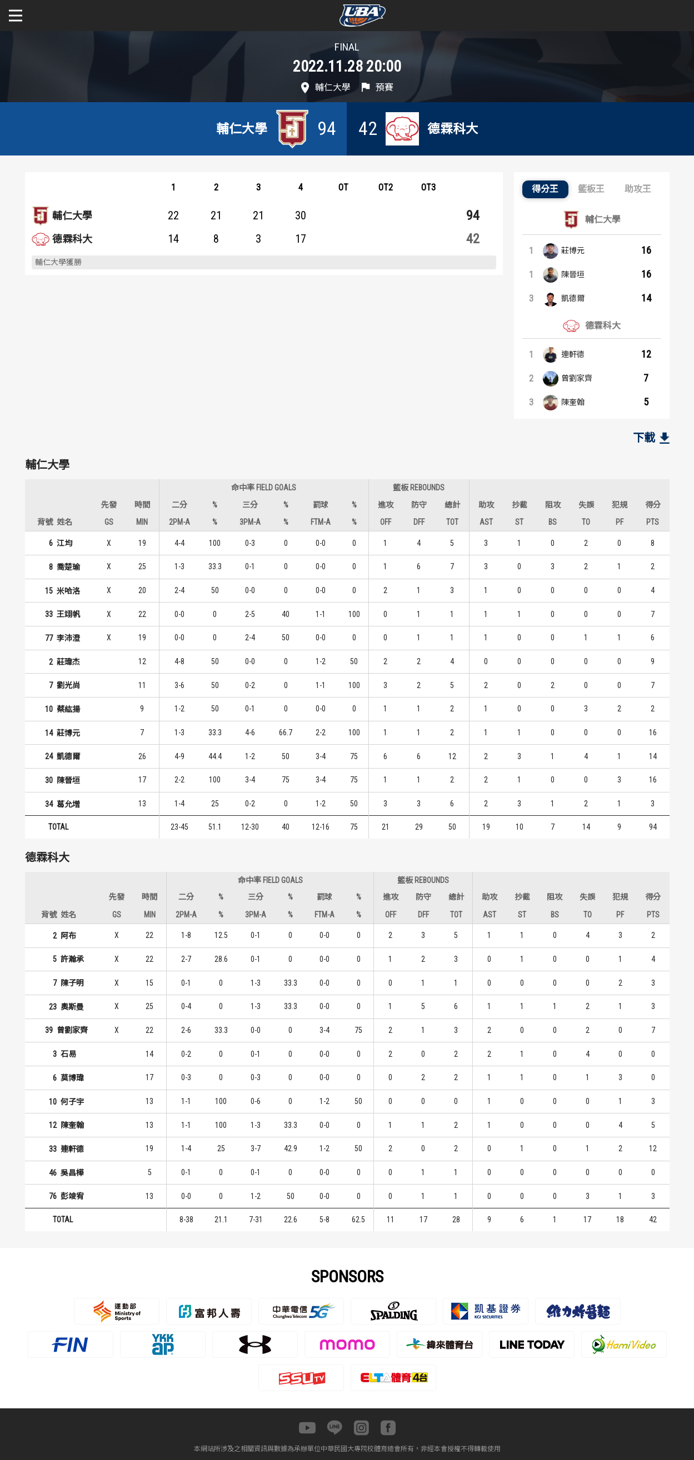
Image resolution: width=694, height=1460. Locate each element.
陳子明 (72, 983)
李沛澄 (68, 638)
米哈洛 (68, 590)
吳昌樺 (72, 1172)
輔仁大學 (72, 216)
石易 (68, 1054)
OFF (385, 522)
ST (519, 522)
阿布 (68, 935)
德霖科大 (72, 239)
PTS (652, 522)
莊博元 (573, 250)
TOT (452, 522)
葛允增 (68, 804)
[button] (545, 189)
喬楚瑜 (68, 567)
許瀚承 (72, 959)
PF (619, 522)
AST (486, 522)
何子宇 (72, 1101)
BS (552, 522)
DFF (419, 522)
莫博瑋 (72, 1077)
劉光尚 (68, 685)
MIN (142, 522)
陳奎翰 (573, 402)
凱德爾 (573, 298)
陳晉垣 (573, 274)
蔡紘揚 (68, 709)
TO (586, 522)
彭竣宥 (72, 1196)
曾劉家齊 (576, 378)
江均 (64, 543)
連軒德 (573, 354)
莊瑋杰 (68, 662)
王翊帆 (68, 614)
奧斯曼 (72, 1006)
